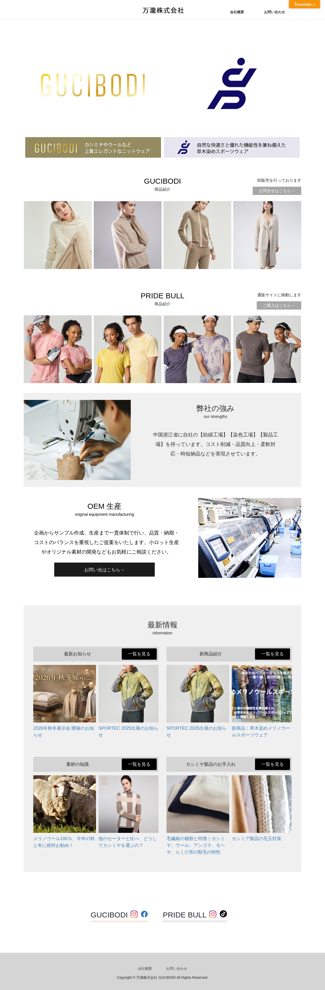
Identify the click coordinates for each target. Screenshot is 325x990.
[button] (104, 570)
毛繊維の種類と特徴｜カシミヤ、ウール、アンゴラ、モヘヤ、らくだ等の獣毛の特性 (195, 845)
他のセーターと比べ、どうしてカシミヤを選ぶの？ (127, 842)
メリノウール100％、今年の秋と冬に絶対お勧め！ (64, 842)
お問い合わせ (176, 968)
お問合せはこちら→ (277, 191)
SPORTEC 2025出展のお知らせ (128, 731)
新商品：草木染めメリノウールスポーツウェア (261, 731)
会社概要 (145, 968)
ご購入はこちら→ (279, 305)
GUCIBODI (162, 181)
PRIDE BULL (162, 296)
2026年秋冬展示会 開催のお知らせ (63, 731)
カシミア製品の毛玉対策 (256, 838)
